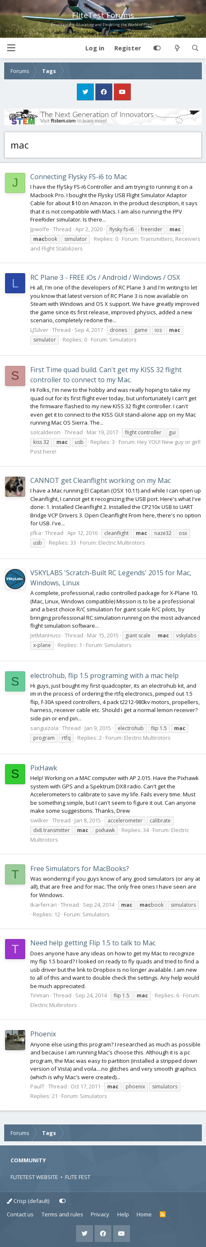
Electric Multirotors (121, 542)
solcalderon (45, 432)
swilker (39, 820)
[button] (11, 48)
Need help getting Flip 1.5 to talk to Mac (93, 942)
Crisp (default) (28, 1201)
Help (123, 1214)
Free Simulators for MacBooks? (79, 868)
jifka (35, 533)
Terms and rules (62, 1214)
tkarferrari (43, 904)
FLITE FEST (77, 1177)
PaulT (37, 1086)
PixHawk (43, 767)
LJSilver (39, 330)
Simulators (123, 339)
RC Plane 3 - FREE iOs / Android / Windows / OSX (105, 277)
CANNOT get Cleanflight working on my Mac (100, 480)
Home (144, 1214)
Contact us (20, 1214)
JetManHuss (45, 635)
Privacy (100, 1214)
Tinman (39, 995)
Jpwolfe (39, 229)
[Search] (195, 48)
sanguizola (44, 728)
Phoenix (43, 1033)
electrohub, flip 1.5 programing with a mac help (104, 675)
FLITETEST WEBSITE (34, 1177)
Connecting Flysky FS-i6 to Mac (78, 176)
